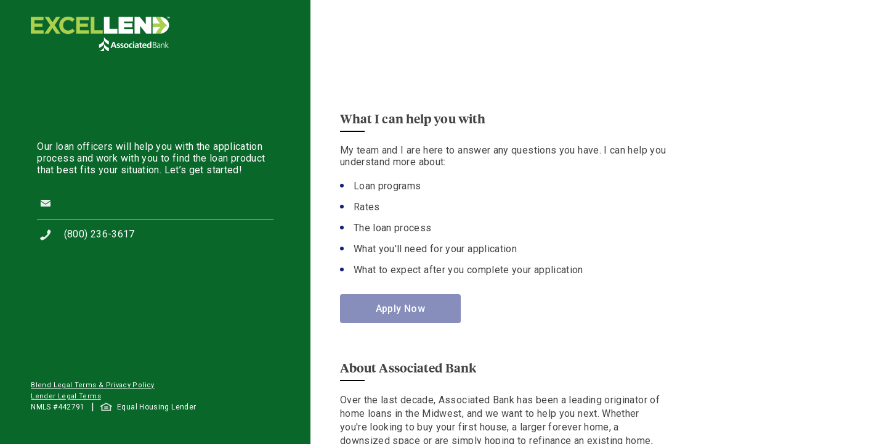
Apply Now (400, 308)
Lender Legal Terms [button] (65, 396)
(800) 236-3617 (99, 234)
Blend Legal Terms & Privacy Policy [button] (92, 385)
